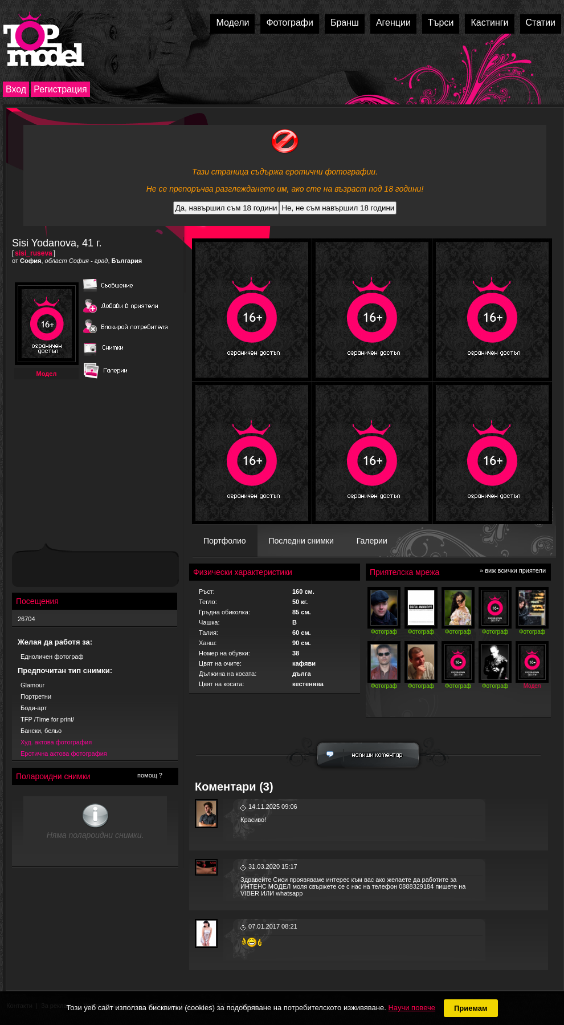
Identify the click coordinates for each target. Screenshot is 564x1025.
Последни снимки (301, 540)
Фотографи (289, 22)
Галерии (372, 540)
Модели (232, 22)
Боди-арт (34, 707)
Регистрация (60, 89)
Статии (540, 22)
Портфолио (224, 540)
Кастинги (489, 22)
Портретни (36, 696)
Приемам (471, 1008)
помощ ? (149, 775)
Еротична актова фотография (64, 753)
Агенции (393, 22)
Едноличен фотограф (52, 656)
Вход (16, 89)
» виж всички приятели (513, 570)
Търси (441, 22)
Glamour (32, 685)
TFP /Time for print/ (47, 719)
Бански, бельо (41, 730)
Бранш (344, 22)
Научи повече (411, 1007)
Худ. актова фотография (56, 742)
